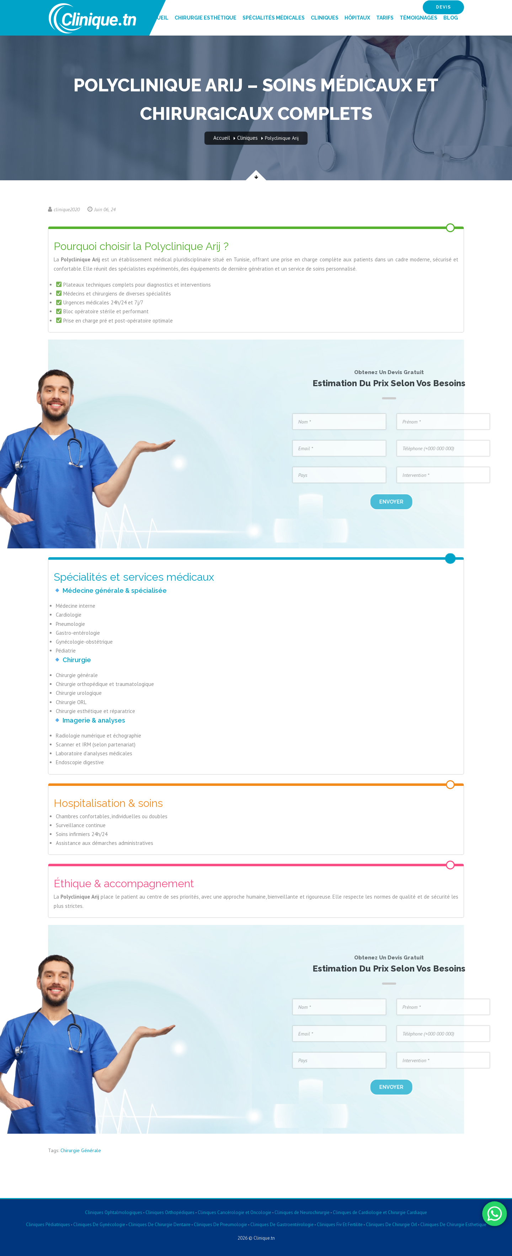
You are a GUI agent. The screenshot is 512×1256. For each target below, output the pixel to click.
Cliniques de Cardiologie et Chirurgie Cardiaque (380, 1212)
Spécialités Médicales (273, 18)
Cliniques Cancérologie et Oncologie (234, 1212)
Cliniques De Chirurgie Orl (391, 1225)
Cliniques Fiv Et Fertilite (340, 1225)
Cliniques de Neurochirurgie (302, 1212)
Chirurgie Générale (80, 1150)
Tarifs (385, 18)
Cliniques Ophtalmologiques (113, 1212)
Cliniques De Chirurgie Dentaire (159, 1225)
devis (443, 7)
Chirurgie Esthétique (205, 18)
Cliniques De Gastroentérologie (282, 1225)
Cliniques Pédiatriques (48, 1225)
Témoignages (418, 18)
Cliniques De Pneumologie (220, 1225)
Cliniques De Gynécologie (99, 1225)
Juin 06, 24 (101, 209)
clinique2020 (64, 209)
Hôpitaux (357, 18)
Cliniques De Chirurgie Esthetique (453, 1225)
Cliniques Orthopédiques (169, 1212)
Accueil (157, 18)
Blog (450, 18)
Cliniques (324, 18)
